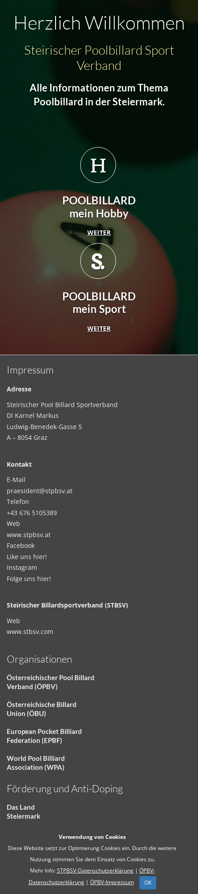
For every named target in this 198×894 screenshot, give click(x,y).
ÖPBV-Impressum (112, 882)
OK (147, 882)
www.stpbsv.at (29, 534)
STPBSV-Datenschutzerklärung (95, 870)
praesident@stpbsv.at (40, 490)
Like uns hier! (27, 556)
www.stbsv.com (30, 631)
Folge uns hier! (29, 578)
